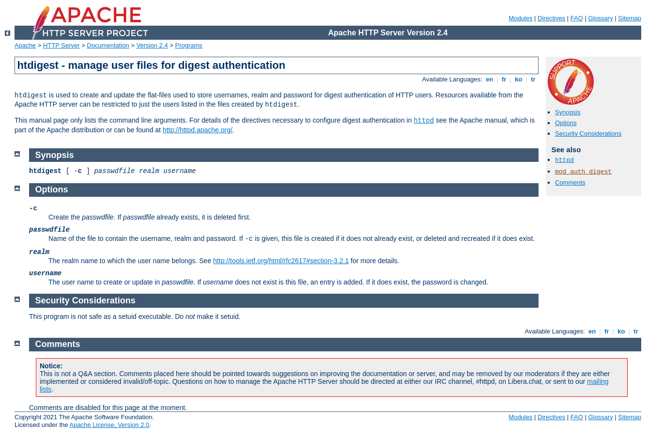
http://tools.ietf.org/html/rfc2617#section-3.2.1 (281, 261)
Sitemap (629, 18)
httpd (424, 121)
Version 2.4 (152, 45)
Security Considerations (588, 133)
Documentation (108, 45)
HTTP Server (61, 45)
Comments (570, 182)
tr (533, 79)
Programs (188, 45)
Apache (25, 45)
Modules (520, 18)
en (489, 79)
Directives (551, 18)
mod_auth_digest (583, 171)
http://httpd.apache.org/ (197, 130)
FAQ (577, 18)
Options (566, 122)
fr (504, 79)
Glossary (600, 18)
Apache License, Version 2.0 (109, 424)
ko (518, 79)
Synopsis (568, 112)
